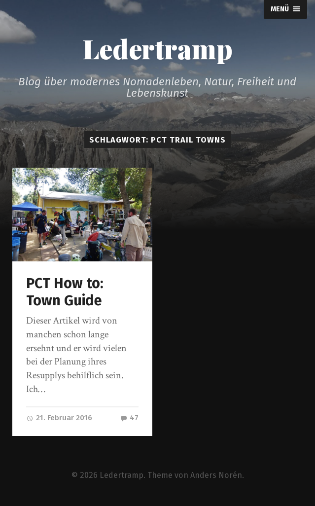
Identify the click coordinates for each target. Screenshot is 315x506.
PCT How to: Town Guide (65, 292)
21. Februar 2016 (59, 417)
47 (129, 417)
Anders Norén (216, 475)
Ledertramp (157, 48)
